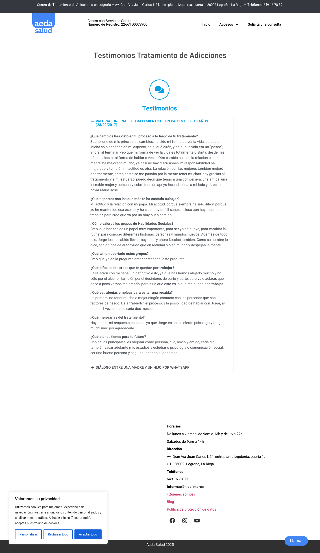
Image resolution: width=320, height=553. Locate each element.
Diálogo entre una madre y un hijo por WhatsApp (142, 367)
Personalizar (28, 534)
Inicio (206, 24)
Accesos (229, 24)
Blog (170, 502)
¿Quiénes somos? (181, 494)
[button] (159, 123)
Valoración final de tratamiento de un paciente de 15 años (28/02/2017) (152, 123)
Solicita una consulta (264, 24)
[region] (58, 517)
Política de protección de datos (191, 509)
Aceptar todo (88, 534)
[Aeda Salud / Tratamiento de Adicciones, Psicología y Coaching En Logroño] (96, 474)
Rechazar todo (58, 534)
